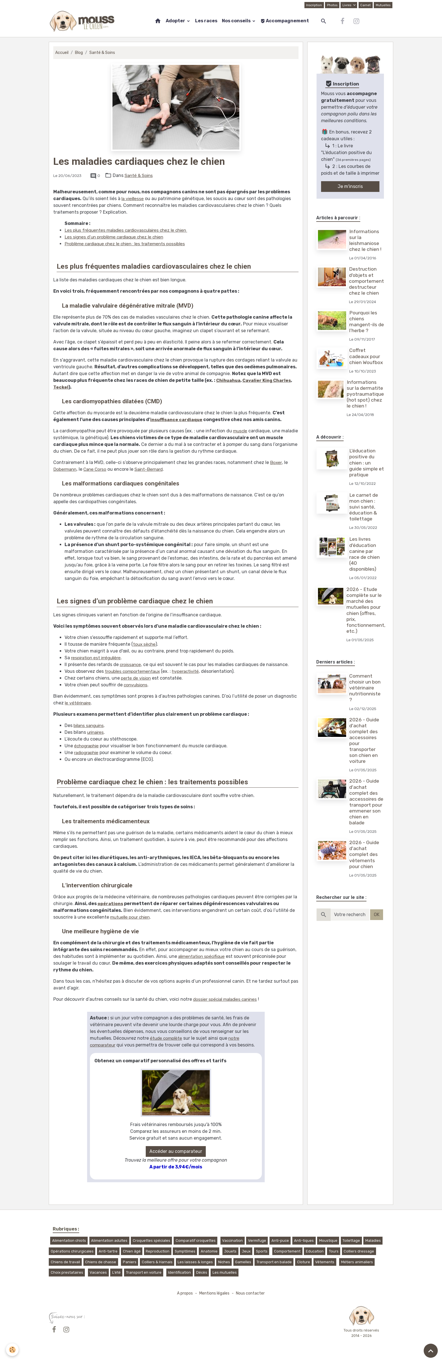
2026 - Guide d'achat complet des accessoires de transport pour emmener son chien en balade (367, 801)
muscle (240, 430)
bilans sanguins (90, 725)
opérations (110, 903)
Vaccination (232, 1240)
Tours (334, 1251)
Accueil (62, 52)
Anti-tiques (304, 1240)
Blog (79, 52)
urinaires (96, 732)
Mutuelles (382, 5)
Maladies (373, 1240)
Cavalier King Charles (269, 380)
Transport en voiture (144, 1272)
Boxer (276, 462)
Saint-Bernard (152, 469)
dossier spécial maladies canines (227, 999)
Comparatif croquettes (196, 1240)
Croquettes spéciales (151, 1240)
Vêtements (324, 1262)
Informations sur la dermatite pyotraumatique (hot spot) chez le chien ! (365, 394)
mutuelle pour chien (131, 917)
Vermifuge (257, 1240)
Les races (206, 20)
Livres (346, 5)
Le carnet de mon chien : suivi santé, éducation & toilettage (364, 507)
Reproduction (157, 1251)
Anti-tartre (108, 1251)
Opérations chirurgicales (72, 1251)
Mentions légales (214, 1293)
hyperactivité (189, 671)
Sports (262, 1251)
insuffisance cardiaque (177, 419)
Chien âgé (132, 1251)
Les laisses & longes (195, 1262)
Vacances (98, 1272)
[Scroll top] (431, 1351)
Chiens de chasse (100, 1262)
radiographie (87, 752)
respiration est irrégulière (98, 657)
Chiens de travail (65, 1262)
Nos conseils (236, 20)
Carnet (365, 5)
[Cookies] (12, 1349)
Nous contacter (251, 1293)
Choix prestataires (67, 1272)
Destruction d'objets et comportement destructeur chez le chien (366, 280)
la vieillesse (133, 198)
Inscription (312, 5)
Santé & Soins (103, 52)
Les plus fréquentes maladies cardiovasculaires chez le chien (130, 230)
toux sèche (144, 644)
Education (315, 1251)
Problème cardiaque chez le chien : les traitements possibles (128, 243)
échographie (87, 745)
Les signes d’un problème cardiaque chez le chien (117, 237)
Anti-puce (280, 1240)
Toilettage (351, 1240)
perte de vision (136, 678)
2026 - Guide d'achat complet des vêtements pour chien (365, 854)
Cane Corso (97, 469)
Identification (179, 1272)
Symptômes (185, 1251)
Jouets (230, 1251)
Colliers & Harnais (157, 1262)
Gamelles (243, 1262)
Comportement (287, 1251)
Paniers (129, 1262)
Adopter (176, 20)
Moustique (328, 1240)
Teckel (61, 387)
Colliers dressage (359, 1251)
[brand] (83, 21)
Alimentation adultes (109, 1240)
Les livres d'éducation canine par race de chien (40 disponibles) (365, 554)
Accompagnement (284, 20)
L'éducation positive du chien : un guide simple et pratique (364, 462)
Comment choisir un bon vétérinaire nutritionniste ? (365, 687)
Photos (331, 5)
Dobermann (65, 469)
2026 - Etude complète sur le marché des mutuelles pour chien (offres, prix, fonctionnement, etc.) (366, 610)
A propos (184, 1293)
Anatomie (209, 1251)
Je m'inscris (350, 186)
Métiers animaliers (357, 1262)
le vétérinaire (79, 703)
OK (376, 914)
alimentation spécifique (203, 956)
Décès (201, 1272)
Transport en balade (274, 1262)
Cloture (303, 1262)
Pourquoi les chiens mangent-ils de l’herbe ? (364, 321)
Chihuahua (229, 380)
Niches (224, 1262)
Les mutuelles (225, 1272)
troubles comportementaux (134, 671)
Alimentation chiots (69, 1240)
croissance (131, 664)
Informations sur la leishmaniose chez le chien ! (366, 240)
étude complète (167, 1038)
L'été (116, 1272)
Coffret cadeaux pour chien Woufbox (366, 356)
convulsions (136, 684)
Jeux (246, 1251)
